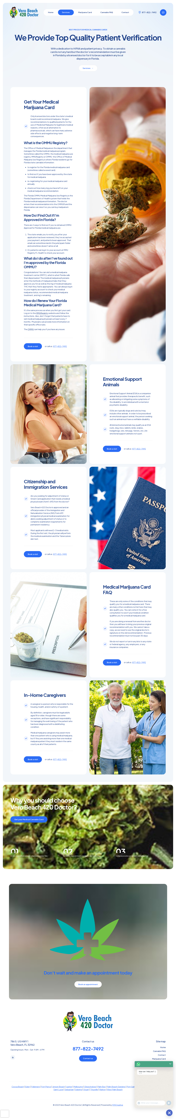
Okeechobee (90, 1093)
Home (163, 1053)
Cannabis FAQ (159, 1057)
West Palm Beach (115, 1096)
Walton (102, 1096)
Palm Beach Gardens (116, 1093)
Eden (27, 1093)
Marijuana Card (159, 1065)
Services (162, 1069)
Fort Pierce (46, 1093)
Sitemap (162, 1073)
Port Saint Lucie (134, 1093)
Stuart (86, 1096)
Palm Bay (102, 1093)
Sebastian (69, 1096)
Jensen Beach (58, 1093)
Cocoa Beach (18, 1093)
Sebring (78, 1096)
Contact (162, 1061)
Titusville (94, 1096)
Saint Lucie (58, 1096)
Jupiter (69, 1093)
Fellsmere (35, 1093)
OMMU (31, 329)
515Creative (117, 1111)
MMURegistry (42, 313)
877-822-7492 (60, 346)
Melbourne (78, 1093)
